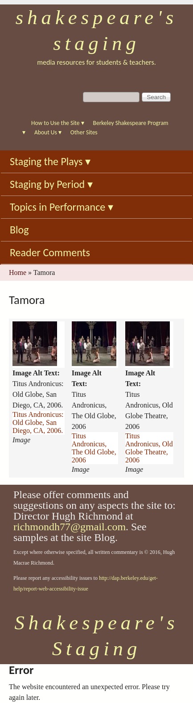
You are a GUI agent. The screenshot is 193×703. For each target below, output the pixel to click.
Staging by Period (51, 184)
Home (17, 272)
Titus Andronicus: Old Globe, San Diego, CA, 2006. (38, 422)
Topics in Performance (61, 206)
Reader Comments (50, 252)
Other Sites (84, 132)
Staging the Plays (50, 161)
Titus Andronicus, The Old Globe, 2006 (94, 448)
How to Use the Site (57, 123)
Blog (19, 229)
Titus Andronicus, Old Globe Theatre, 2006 (149, 448)
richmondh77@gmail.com (69, 526)
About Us (48, 132)
